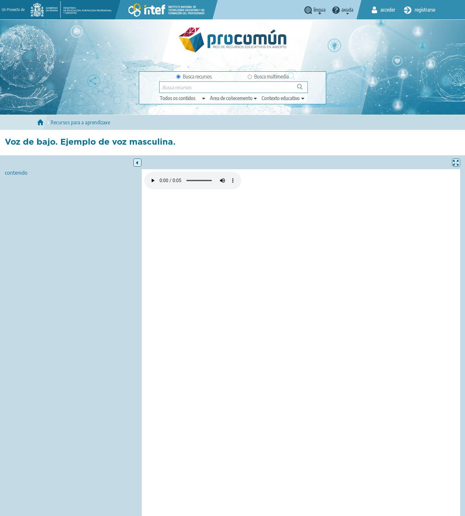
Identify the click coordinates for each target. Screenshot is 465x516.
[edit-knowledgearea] (234, 98)
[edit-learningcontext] (283, 98)
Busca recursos (194, 76)
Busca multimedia (268, 76)
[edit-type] (183, 98)
